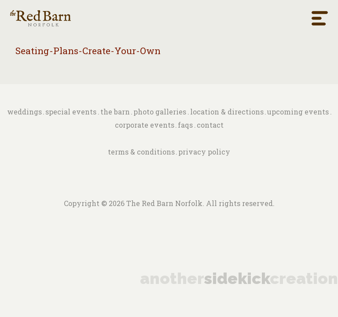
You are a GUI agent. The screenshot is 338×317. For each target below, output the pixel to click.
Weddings (24, 111)
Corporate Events (144, 124)
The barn (115, 111)
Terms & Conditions (141, 151)
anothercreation (239, 278)
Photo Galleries (159, 111)
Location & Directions (227, 111)
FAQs (185, 124)
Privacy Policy (204, 151)
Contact (210, 124)
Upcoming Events (298, 111)
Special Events (70, 111)
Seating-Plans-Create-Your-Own (88, 50)
